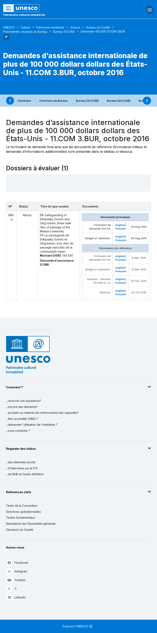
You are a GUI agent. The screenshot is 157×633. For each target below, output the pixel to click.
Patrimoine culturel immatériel (24, 14)
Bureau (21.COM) (87, 100)
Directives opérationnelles (23, 511)
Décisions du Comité (19, 529)
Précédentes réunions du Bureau (25, 31)
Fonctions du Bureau (53, 100)
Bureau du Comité (98, 27)
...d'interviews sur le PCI (21, 468)
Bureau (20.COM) (118, 100)
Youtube (16, 580)
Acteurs (75, 27)
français (120, 228)
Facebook (17, 562)
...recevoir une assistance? (23, 400)
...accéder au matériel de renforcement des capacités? (42, 412)
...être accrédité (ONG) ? (22, 418)
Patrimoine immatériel (50, 27)
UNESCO (9, 27)
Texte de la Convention (21, 505)
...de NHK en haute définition (25, 474)
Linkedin (16, 597)
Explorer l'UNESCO (78, 626)
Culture (25, 27)
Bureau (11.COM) (64, 31)
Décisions (24, 100)
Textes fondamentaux (20, 517)
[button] (6, 39)
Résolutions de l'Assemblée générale (31, 523)
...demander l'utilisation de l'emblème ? (31, 424)
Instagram (16, 571)
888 (11, 215)
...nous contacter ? (18, 430)
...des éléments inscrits (21, 462)
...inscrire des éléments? (22, 407)
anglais (120, 224)
